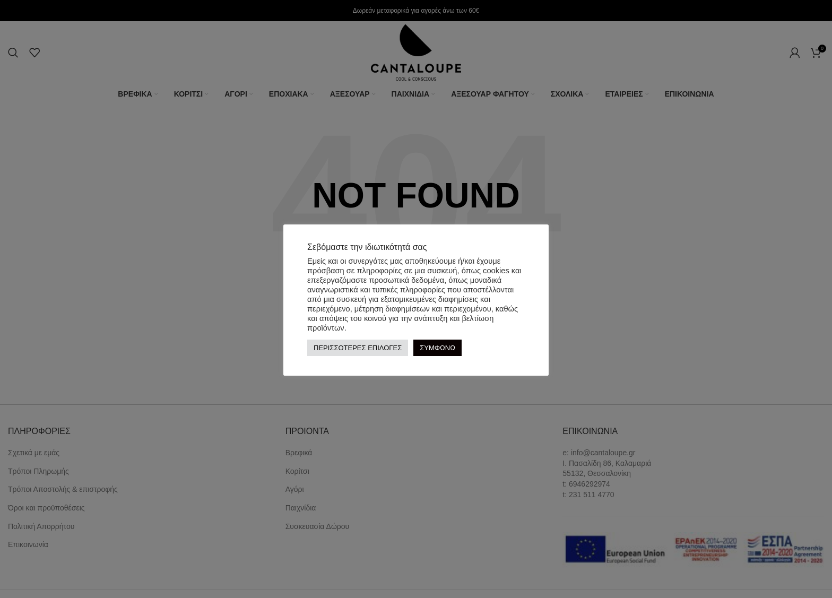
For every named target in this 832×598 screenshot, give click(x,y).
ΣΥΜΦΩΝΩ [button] (437, 348)
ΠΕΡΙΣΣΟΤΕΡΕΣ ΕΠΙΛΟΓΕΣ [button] (358, 348)
